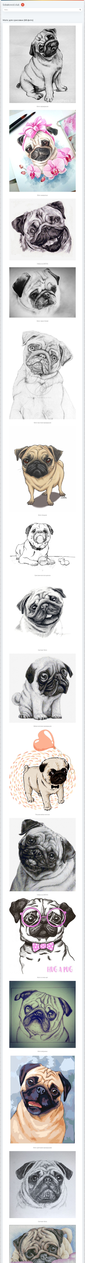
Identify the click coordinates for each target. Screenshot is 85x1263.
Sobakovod (11, 4)
